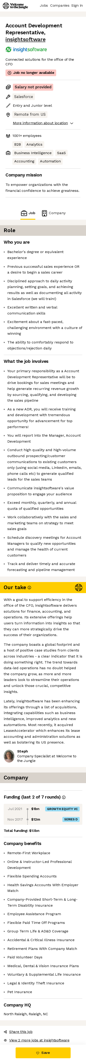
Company (53, 213)
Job (27, 213)
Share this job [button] (18, 1031)
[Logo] (15, 6)
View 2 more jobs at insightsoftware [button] (36, 1040)
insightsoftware (25, 39)
